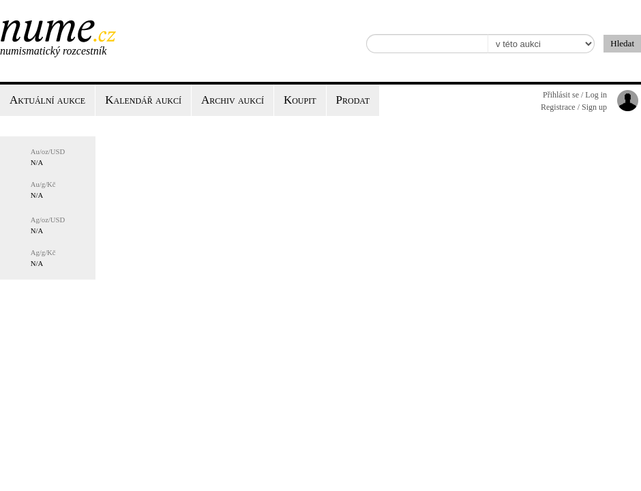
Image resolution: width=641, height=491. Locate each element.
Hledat (622, 43)
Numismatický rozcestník (53, 51)
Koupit (300, 99)
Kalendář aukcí (143, 99)
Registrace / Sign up (574, 107)
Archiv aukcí (232, 99)
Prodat (353, 99)
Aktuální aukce (47, 99)
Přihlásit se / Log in (575, 95)
